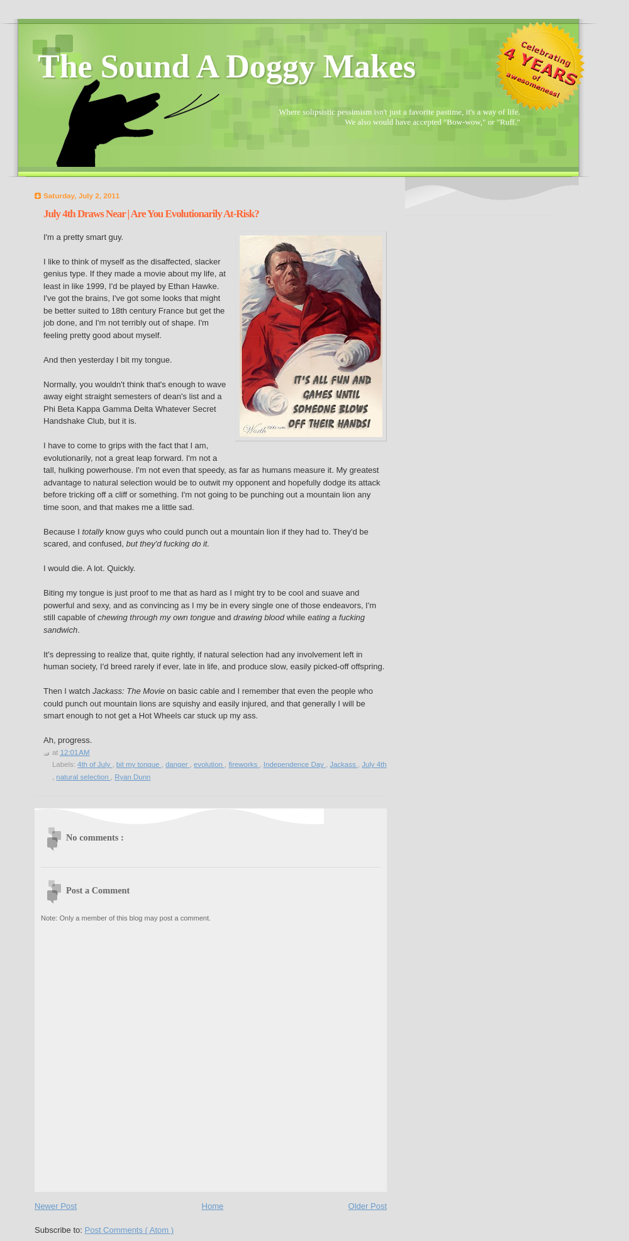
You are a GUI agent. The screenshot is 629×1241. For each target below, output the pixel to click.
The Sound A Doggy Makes (227, 66)
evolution (209, 764)
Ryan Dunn (132, 777)
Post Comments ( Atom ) (129, 1230)
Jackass (344, 764)
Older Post (367, 1206)
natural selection (83, 777)
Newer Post (56, 1206)
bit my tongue (139, 764)
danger (177, 764)
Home (213, 1206)
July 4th (374, 764)
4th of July (94, 764)
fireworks (243, 764)
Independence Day (295, 764)
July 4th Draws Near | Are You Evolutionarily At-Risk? (151, 214)
